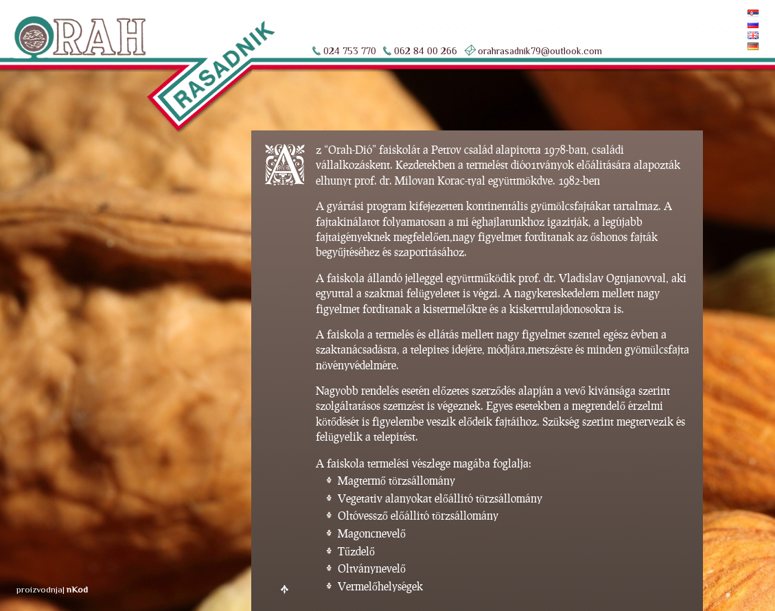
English (731, 35)
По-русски (726, 24)
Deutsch (730, 46)
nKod (77, 589)
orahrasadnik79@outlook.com (540, 50)
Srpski (734, 13)
